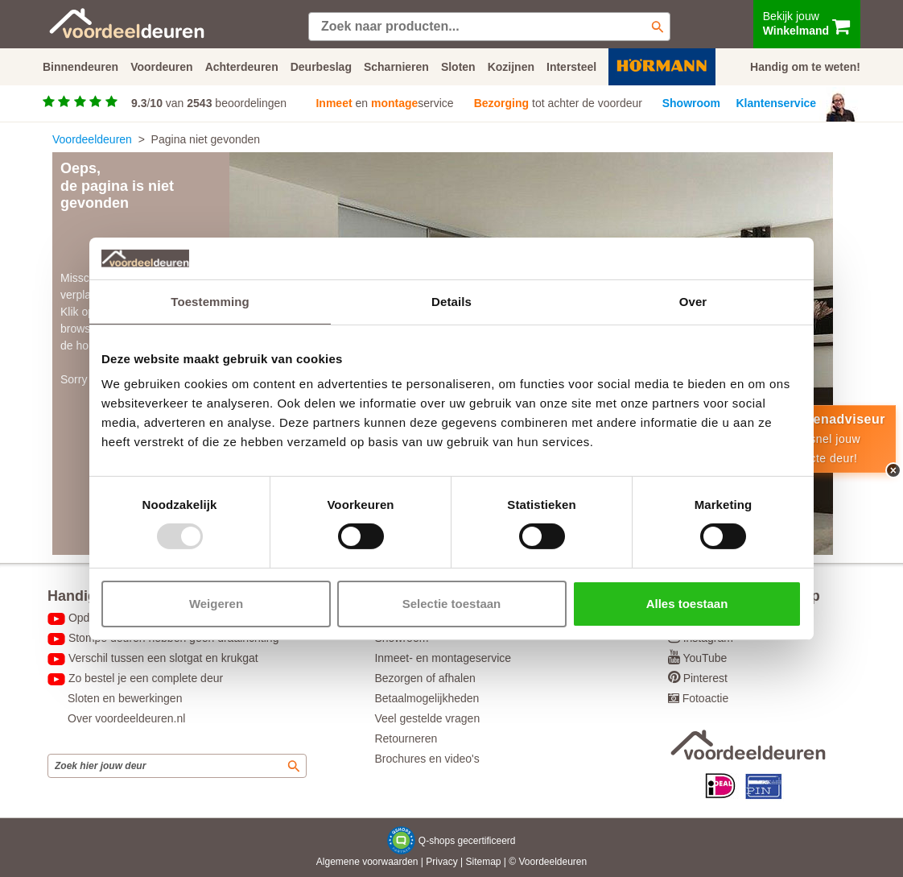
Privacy (441, 861)
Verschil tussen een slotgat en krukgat (163, 658)
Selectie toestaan (451, 603)
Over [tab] (693, 301)
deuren (572, 861)
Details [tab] (451, 301)
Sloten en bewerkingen (125, 698)
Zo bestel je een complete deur (145, 678)
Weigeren (216, 603)
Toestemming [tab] (210, 301)
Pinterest (705, 678)
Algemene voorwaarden (367, 861)
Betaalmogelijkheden (426, 698)
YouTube (704, 658)
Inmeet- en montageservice (442, 658)
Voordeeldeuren (92, 139)
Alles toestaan (687, 603)
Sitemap (483, 861)
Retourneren (405, 738)
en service (384, 103)
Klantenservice (776, 103)
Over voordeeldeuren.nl (126, 718)
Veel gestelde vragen (427, 718)
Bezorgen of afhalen (424, 678)
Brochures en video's (426, 758)
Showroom (691, 103)
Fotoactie (705, 698)
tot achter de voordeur (558, 103)
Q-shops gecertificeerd (467, 840)
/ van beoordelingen (209, 103)
